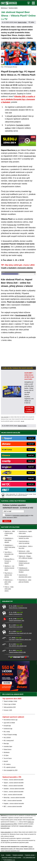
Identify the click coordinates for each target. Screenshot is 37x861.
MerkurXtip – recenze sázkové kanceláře (14, 797)
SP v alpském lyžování (10, 767)
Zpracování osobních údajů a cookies (11, 857)
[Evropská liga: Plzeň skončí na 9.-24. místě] (5, 632)
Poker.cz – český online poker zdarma (9, 589)
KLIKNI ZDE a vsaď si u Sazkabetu (29, 409)
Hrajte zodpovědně (4, 417)
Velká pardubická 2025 (10, 707)
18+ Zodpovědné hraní (29, 857)
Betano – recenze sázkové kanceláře (13, 785)
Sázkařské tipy (7, 601)
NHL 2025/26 (7, 737)
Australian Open (8, 746)
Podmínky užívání (30, 855)
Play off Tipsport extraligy (10, 734)
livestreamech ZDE (23, 315)
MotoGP (6, 761)
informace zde (4, 840)
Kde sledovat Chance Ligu (10, 719)
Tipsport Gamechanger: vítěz (16, 620)
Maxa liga (6, 743)
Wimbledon (7, 752)
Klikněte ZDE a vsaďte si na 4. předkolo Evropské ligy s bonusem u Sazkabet (18, 99)
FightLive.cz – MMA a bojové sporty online (10, 533)
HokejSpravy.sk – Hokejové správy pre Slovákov (24, 563)
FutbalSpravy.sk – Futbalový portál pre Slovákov (24, 570)
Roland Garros (7, 749)
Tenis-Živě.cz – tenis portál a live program (9, 554)
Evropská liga (7, 725)
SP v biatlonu (7, 764)
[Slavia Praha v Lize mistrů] (5, 625)
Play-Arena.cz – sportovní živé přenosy (9, 575)
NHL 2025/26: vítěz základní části (17, 646)
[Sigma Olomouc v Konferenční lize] (5, 606)
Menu (33, 3)
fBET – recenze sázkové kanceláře (13, 806)
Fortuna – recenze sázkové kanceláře (13, 779)
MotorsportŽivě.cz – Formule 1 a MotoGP (10, 561)
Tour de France (8, 758)
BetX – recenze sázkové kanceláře (13, 800)
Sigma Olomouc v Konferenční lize (18, 608)
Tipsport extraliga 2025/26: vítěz (17, 652)
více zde (22, 421)
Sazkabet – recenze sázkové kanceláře (14, 788)
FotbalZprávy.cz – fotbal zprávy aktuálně (9, 540)
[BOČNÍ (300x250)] (15, 690)
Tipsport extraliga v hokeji (10, 701)
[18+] (28, 3)
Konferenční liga (8, 728)
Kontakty (8, 855)
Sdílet (31, 22)
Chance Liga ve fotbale (10, 704)
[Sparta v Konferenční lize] (5, 613)
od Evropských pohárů (23, 296)
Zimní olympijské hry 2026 (10, 770)
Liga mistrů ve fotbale (9, 722)
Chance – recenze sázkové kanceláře (13, 791)
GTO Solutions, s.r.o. (9, 860)
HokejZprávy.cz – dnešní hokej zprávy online (10, 547)
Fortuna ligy (11, 225)
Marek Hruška (22, 22)
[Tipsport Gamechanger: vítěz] (5, 619)
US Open (6, 755)
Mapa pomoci (19, 848)
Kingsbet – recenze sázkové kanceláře (14, 803)
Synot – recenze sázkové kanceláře (13, 794)
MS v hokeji (7, 731)
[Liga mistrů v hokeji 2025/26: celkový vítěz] (5, 638)
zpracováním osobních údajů (20, 515)
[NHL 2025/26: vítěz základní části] (5, 644)
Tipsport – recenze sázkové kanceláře (14, 782)
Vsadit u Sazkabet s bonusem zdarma (17, 268)
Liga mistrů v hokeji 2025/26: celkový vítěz (20, 639)
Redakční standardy (18, 855)
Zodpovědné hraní (5, 826)
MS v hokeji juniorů (9, 740)
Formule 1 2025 (8, 710)
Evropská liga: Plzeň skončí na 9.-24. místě (20, 633)
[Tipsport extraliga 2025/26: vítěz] (5, 651)
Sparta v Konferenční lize (15, 614)
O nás (2, 855)
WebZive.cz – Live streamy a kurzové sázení (9, 568)
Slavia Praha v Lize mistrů (16, 627)
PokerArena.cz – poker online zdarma (9, 582)
